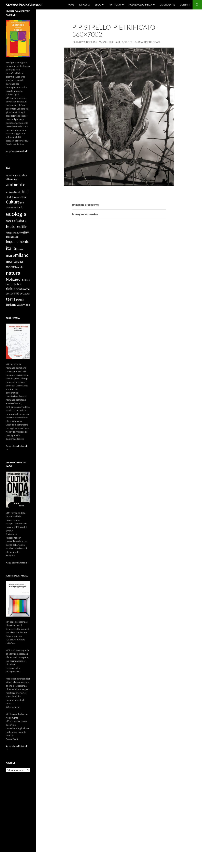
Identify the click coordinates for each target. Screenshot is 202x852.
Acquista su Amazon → (18, 562)
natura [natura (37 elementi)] (13, 273)
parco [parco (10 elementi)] (9, 284)
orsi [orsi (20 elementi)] (21, 279)
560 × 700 (107, 41)
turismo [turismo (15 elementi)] (11, 304)
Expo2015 (84, 4)
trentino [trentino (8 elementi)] (20, 299)
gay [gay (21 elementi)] (26, 232)
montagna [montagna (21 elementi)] (14, 261)
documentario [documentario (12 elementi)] (14, 207)
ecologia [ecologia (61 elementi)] (16, 213)
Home (71, 4)
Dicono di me (167, 4)
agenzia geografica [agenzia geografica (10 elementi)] (16, 175)
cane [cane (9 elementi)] (17, 197)
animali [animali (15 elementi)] (11, 192)
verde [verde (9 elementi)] (20, 304)
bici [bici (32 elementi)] (25, 191)
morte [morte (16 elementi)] (10, 267)
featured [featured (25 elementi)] (14, 226)
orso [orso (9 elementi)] (27, 279)
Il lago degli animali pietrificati (139, 41)
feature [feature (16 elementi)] (20, 220)
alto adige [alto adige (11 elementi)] (12, 179)
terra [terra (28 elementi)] (11, 299)
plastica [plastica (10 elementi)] (17, 284)
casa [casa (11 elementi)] (23, 197)
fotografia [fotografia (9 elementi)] (11, 232)
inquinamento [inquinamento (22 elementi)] (17, 241)
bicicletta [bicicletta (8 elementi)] (10, 197)
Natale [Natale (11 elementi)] (19, 267)
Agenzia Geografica (140, 4)
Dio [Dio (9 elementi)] (22, 202)
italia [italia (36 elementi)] (11, 248)
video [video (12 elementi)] (26, 304)
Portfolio (115, 4)
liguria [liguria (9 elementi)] (19, 248)
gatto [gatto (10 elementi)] (20, 232)
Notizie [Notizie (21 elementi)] (12, 279)
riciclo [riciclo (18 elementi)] (10, 288)
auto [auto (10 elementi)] (18, 192)
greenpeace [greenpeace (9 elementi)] (12, 236)
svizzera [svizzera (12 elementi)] (25, 293)
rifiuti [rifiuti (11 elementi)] (19, 289)
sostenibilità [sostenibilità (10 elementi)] (13, 293)
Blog (98, 4)
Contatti (185, 4)
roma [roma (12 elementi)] (26, 289)
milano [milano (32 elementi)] (22, 255)
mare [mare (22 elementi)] (10, 255)
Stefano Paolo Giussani (24, 5)
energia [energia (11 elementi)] (10, 220)
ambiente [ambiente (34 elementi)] (15, 184)
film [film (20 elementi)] (25, 226)
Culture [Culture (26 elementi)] (13, 201)
